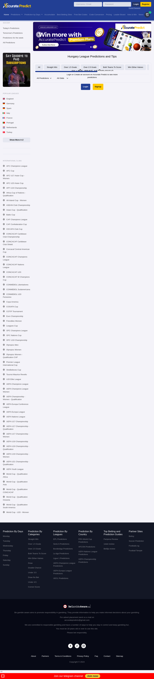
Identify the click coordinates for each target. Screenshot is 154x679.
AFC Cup (8, 171)
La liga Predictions (61, 553)
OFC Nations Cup (12, 335)
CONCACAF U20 (12, 272)
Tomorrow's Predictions (13, 33)
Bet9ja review (109, 549)
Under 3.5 (32, 572)
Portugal (8, 123)
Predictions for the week (13, 38)
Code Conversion (96, 15)
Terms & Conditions (63, 656)
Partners (45, 656)
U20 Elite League (12, 379)
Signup (98, 87)
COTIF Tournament (13, 311)
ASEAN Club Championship (16, 205)
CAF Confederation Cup (15, 224)
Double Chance (34, 568)
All (39, 67)
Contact (107, 656)
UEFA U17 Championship (15, 421)
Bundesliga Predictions (63, 549)
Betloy (131, 536)
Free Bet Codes (80, 15)
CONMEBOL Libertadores (15, 285)
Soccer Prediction (136, 541)
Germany (8, 103)
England (8, 99)
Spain (7, 108)
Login (136, 4)
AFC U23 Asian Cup (13, 183)
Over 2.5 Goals (89, 67)
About (33, 656)
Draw (30, 563)
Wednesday (8, 546)
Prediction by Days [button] (32, 15)
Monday (6, 536)
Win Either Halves (135, 67)
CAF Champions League (15, 219)
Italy (6, 113)
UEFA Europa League (14, 412)
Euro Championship (13, 316)
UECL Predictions (60, 578)
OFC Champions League (15, 331)
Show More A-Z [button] (16, 140)
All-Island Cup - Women (14, 200)
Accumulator (49, 15)
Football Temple (135, 551)
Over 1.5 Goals (70, 67)
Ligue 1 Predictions (61, 558)
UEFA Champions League (15, 384)
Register (145, 4)
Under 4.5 (32, 582)
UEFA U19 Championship (15, 441)
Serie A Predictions (61, 544)
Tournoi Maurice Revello (15, 374)
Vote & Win (132, 15)
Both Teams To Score (112, 67)
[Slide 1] (90, 47)
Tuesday (6, 541)
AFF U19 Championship (15, 188)
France (7, 118)
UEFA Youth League (13, 469)
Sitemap (119, 656)
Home (6, 15)
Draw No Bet (33, 577)
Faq (96, 656)
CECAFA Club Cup (12, 229)
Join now (92, 676)
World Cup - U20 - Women (16, 512)
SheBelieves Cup (12, 370)
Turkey (7, 132)
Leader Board (119, 15)
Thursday (7, 551)
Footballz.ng (134, 546)
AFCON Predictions (86, 547)
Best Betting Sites (64, 15)
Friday (5, 555)
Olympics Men (10, 345)
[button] (147, 15)
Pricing (109, 15)
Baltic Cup (9, 215)
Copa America (10, 302)
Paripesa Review (111, 539)
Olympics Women (12, 350)
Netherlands (10, 127)
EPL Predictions (60, 539)
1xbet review (109, 544)
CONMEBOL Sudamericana (16, 289)
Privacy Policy (83, 656)
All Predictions (9, 43)
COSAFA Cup (10, 307)
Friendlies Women (12, 321)
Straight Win (52, 67)
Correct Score (34, 587)
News (141, 15)
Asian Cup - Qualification (15, 210)
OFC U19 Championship (15, 340)
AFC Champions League (15, 166)
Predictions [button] (16, 15)
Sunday (6, 565)
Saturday (6, 560)
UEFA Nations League (14, 417)
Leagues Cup (10, 326)
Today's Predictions (11, 28)
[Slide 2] (93, 47)
